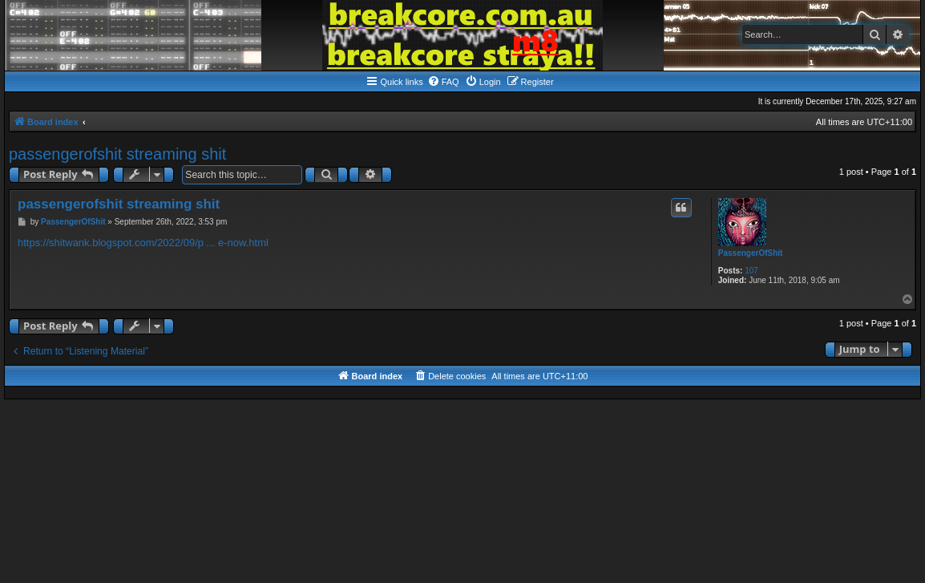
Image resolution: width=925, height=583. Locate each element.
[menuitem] (443, 81)
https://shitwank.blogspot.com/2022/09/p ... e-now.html (143, 243)
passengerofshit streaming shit (117, 154)
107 (751, 270)
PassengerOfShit (750, 253)
